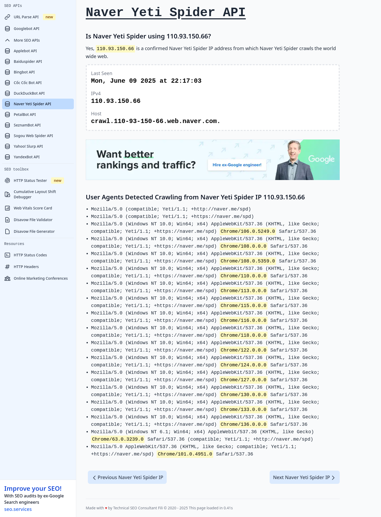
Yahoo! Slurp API (23, 146)
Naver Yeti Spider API (27, 104)
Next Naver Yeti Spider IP (304, 477)
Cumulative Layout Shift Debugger (30, 194)
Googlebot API (21, 28)
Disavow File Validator (28, 220)
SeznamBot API (22, 125)
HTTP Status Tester (34, 180)
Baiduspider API (23, 61)
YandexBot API (22, 157)
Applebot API (20, 51)
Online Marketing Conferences (36, 278)
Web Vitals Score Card (28, 208)
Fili (160, 507)
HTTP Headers (21, 267)
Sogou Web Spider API (28, 136)
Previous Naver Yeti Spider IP (127, 477)
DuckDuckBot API (24, 93)
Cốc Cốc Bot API (23, 83)
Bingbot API (19, 72)
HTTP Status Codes (25, 255)
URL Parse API (30, 17)
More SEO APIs (22, 40)
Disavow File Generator (29, 231)
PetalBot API (20, 114)
